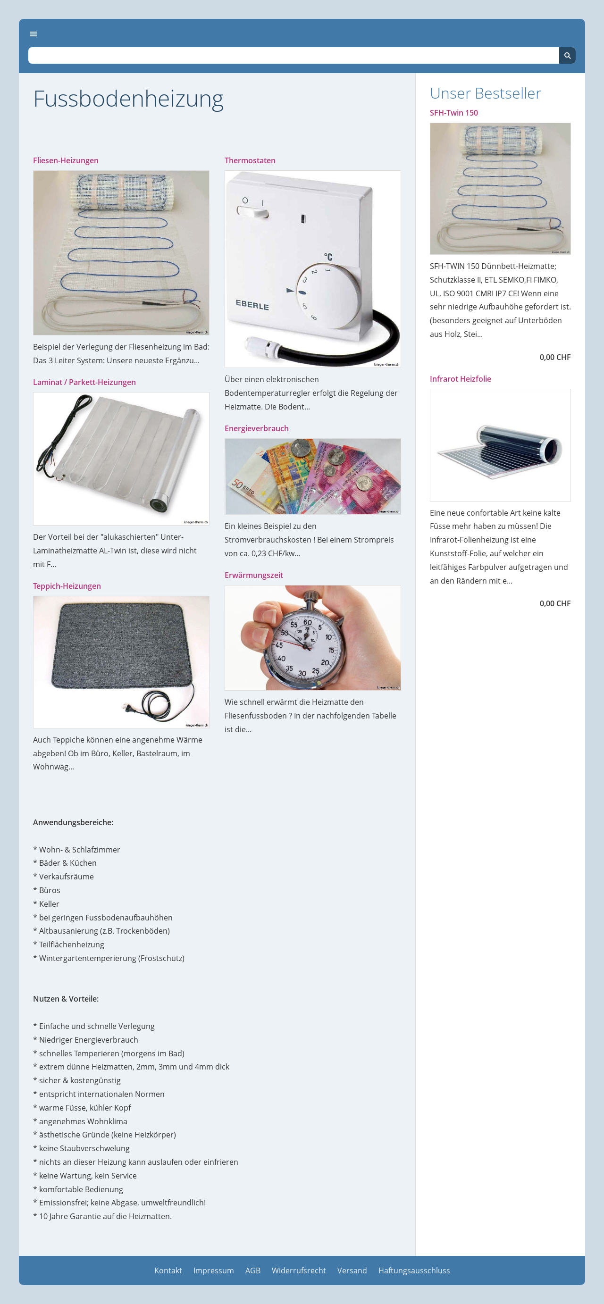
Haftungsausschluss (414, 1270)
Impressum (213, 1270)
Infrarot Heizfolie (460, 379)
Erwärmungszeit (254, 575)
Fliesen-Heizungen (66, 160)
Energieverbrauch (257, 428)
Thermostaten (250, 160)
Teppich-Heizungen (67, 586)
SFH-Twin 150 (454, 113)
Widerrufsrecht (299, 1270)
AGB (252, 1270)
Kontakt (168, 1270)
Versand (352, 1270)
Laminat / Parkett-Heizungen (84, 382)
